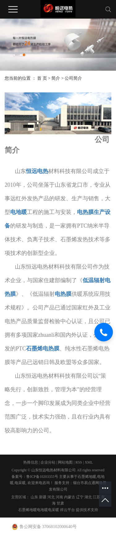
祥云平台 (67, 510)
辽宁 (80, 497)
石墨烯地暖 (87, 476)
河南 (59, 497)
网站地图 (65, 462)
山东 (34, 497)
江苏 (96, 497)
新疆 (42, 497)
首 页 (42, 78)
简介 (55, 78)
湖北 (88, 497)
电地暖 (42, 510)
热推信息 (30, 462)
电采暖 (20, 483)
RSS (78, 462)
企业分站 (48, 462)
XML (89, 462)
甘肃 (60, 503)
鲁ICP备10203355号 (42, 476)
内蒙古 (69, 497)
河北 (51, 497)
